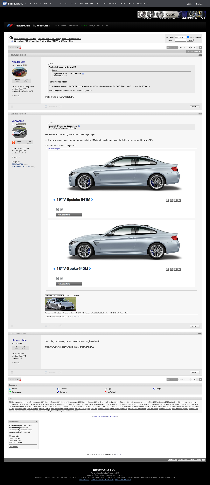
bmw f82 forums (102, 406)
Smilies (11, 438)
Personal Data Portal (123, 479)
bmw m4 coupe (104, 408)
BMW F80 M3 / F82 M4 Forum (49, 39)
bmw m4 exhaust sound (137, 408)
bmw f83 (180, 406)
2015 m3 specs (133, 404)
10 (194, 47)
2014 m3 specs (158, 402)
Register (199, 4)
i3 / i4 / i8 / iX (143, 3)
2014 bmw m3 (14, 402)
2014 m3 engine (108, 402)
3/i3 (35, 3)
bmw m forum (20, 408)
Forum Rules (13, 447)
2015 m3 (111, 404)
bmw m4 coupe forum (118, 408)
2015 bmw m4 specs (99, 404)
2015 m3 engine (121, 404)
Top (203, 460)
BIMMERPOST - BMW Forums (189, 460)
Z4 (96, 3)
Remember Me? (194, 37)
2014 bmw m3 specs (49, 402)
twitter (14, 388)
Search (105, 26)
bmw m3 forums (57, 408)
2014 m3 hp (148, 402)
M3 (71, 3)
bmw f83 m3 (189, 406)
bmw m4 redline (15, 411)
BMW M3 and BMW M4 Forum (25, 39)
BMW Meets (73, 26)
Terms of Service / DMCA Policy (102, 479)
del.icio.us (63, 392)
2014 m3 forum (120, 402)
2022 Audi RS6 (17, 164)
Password (169, 40)
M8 (91, 3)
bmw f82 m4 (129, 406)
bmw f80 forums (31, 406)
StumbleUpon (17, 392)
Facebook (63, 388)
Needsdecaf (18, 62)
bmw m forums (32, 408)
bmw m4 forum (152, 408)
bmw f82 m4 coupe (141, 406)
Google (158, 388)
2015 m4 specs (175, 404)
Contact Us (172, 460)
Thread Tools (193, 51)
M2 (66, 3)
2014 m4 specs (34, 404)
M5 (81, 3)
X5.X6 (122, 3)
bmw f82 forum (89, 406)
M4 (76, 3)
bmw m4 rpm (56, 411)
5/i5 (45, 3)
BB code (12, 436)
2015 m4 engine (154, 404)
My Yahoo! (112, 392)
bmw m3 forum (44, 408)
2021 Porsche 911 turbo (21, 166)
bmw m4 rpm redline (70, 411)
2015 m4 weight (188, 404)
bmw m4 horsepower (180, 408)
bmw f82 (79, 406)
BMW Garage (60, 26)
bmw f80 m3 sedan (68, 406)
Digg (109, 388)
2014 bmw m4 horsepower (67, 402)
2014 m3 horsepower (135, 402)
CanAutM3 (18, 120)
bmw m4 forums (165, 408)
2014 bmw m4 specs (85, 402)
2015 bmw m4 (86, 404)
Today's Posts (94, 26)
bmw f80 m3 (42, 406)
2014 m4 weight (46, 404)
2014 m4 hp (23, 404)
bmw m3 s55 (69, 408)
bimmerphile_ (20, 340)
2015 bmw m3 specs (72, 404)
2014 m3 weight (171, 402)
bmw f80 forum (18, 406)
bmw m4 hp (193, 408)
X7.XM (131, 3)
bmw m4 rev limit (28, 411)
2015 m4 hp (164, 404)
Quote (194, 107)
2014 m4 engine (184, 402)
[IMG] (11, 440)
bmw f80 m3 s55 (54, 406)
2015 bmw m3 (58, 404)
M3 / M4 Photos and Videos (71, 39)
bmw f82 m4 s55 (155, 406)
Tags (10, 398)
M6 (86, 3)
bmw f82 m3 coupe (116, 406)
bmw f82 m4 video (170, 406)
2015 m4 (143, 404)
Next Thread (112, 416)
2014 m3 (97, 402)
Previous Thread (99, 416)
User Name (170, 37)
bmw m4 (94, 408)
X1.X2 (103, 3)
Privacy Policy (84, 479)
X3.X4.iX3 (113, 3)
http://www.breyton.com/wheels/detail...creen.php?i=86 (69, 347)
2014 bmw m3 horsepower (30, 402)
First (180, 47)
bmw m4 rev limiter (43, 411)
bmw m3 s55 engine (82, 408)
